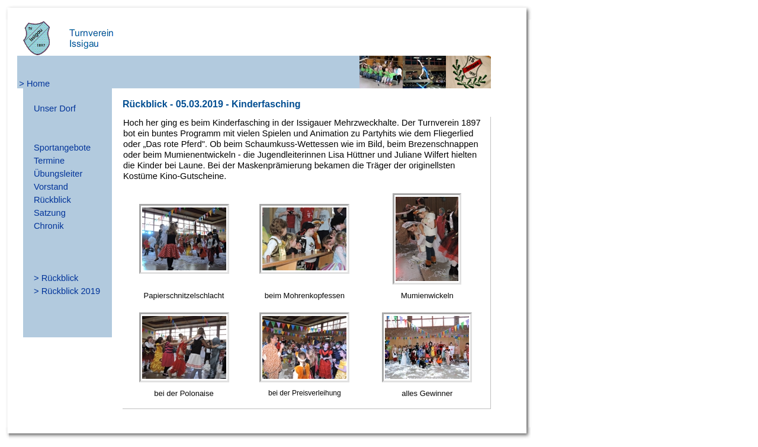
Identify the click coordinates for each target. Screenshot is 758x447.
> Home (34, 83)
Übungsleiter (58, 173)
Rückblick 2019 (70, 291)
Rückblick (52, 200)
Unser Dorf (55, 108)
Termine (49, 160)
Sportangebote (62, 147)
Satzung (50, 213)
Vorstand (51, 186)
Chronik (49, 226)
